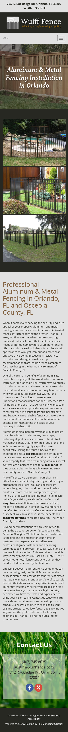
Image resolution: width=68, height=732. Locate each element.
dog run (31, 453)
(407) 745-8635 (35, 8)
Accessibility (34, 718)
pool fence (51, 465)
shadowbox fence (14, 518)
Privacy (55, 715)
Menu (6, 38)
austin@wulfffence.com (34, 667)
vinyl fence (10, 503)
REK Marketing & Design (50, 723)
